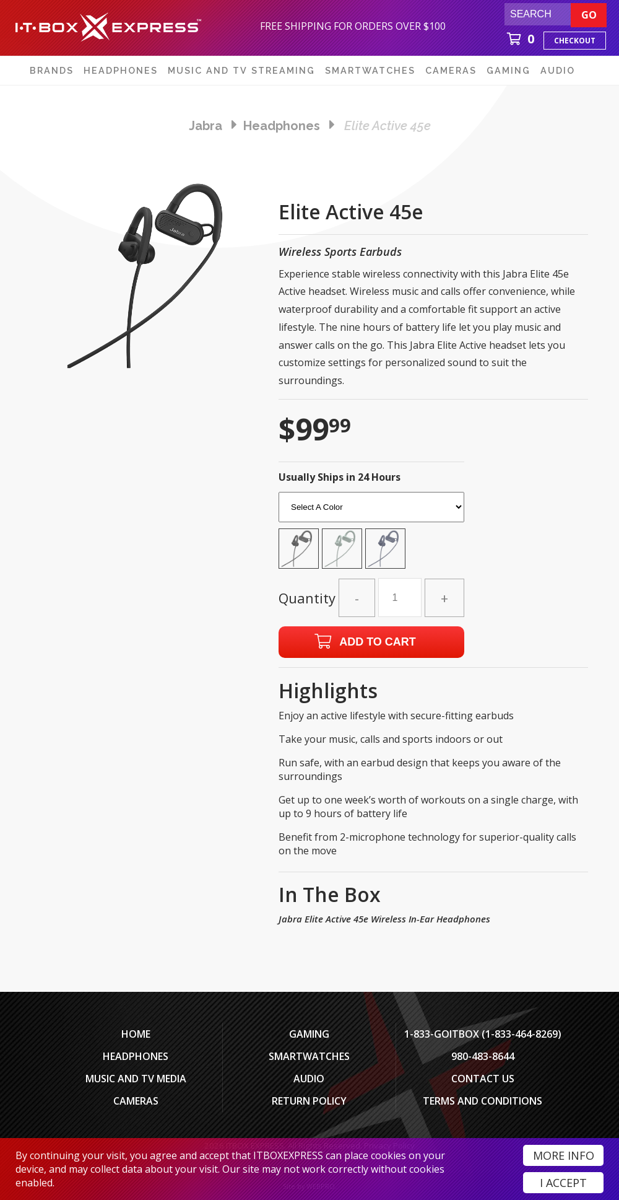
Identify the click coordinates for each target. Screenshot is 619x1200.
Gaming (309, 1034)
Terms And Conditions (482, 1101)
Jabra (205, 125)
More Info (563, 1155)
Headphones (135, 1056)
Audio (308, 1078)
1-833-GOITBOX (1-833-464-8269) (482, 1034)
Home (135, 1034)
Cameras (135, 1101)
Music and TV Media (135, 1078)
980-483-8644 (482, 1056)
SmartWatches (309, 1056)
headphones (281, 125)
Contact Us (482, 1078)
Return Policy (309, 1101)
